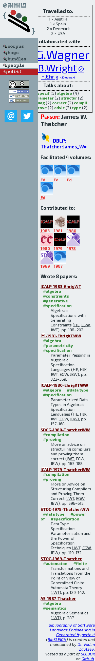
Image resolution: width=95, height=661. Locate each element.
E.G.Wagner (58, 54)
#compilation (56, 434)
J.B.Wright (54, 67)
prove (41, 107)
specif (43, 93)
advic (59, 107)
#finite (80, 563)
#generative (55, 300)
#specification (57, 305)
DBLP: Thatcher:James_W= (64, 143)
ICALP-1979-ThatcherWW (65, 469)
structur (69, 97)
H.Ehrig (50, 76)
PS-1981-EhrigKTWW (61, 335)
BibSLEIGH (57, 639)
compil (80, 102)
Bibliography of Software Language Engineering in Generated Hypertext (72, 630)
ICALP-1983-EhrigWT (61, 286)
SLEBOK (88, 653)
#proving (52, 439)
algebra (64, 93)
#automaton (55, 563)
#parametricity (58, 345)
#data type (77, 389)
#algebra (52, 291)
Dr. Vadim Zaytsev (86, 646)
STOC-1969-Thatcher (61, 558)
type (76, 107)
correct (59, 102)
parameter (43, 97)
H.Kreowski (67, 77)
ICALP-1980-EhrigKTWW (64, 385)
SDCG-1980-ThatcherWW (65, 429)
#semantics (54, 608)
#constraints (56, 296)
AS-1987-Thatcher (58, 598)
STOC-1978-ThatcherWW (65, 509)
